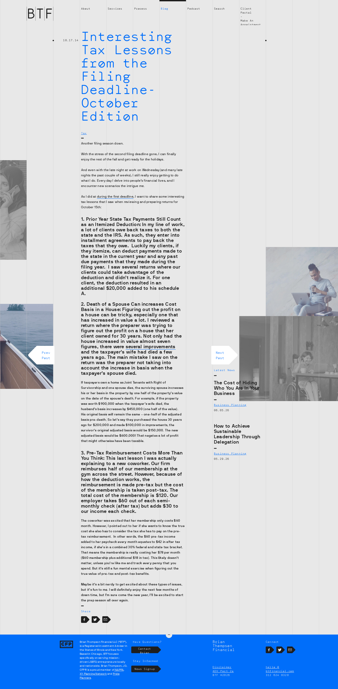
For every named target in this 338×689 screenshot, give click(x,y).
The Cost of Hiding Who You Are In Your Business (237, 388)
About (85, 8)
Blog (164, 8)
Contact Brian (148, 657)
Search (219, 8)
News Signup (146, 676)
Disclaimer (222, 674)
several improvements (151, 346)
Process (140, 8)
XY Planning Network (93, 680)
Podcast (193, 8)
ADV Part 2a (223, 678)
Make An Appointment (250, 22)
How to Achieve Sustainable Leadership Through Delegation (237, 434)
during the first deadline (115, 196)
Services (115, 8)
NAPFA (119, 676)
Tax (84, 133)
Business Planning (230, 404)
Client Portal (246, 10)
